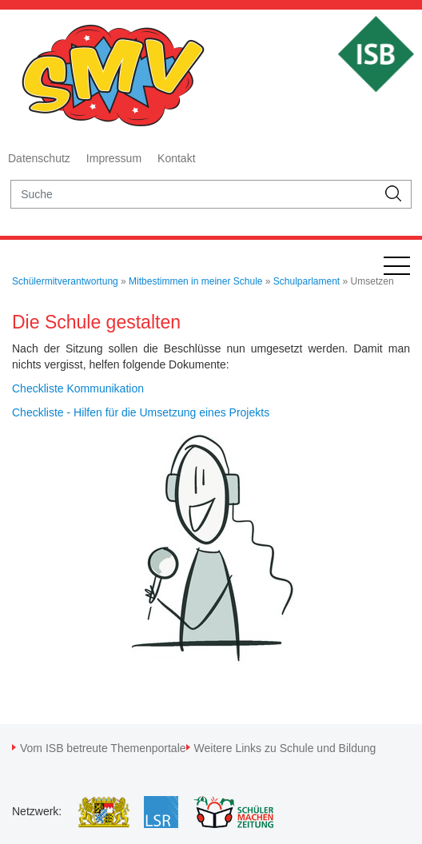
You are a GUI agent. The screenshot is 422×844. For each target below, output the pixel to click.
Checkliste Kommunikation (78, 388)
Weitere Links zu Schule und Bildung (285, 748)
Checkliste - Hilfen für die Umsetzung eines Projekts (140, 412)
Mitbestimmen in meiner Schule (195, 281)
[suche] (193, 194)
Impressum (113, 158)
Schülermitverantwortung (65, 281)
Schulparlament (306, 281)
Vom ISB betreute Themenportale (103, 748)
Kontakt (176, 158)
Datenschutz (39, 158)
